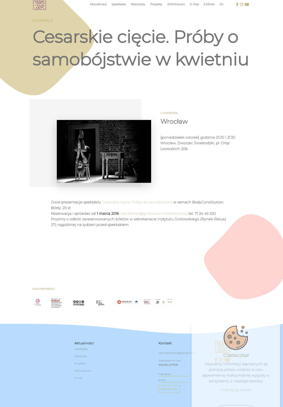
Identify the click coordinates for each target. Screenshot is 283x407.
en (221, 4)
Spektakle (118, 4)
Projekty (156, 4)
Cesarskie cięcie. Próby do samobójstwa (137, 219)
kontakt (165, 343)
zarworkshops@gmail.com (176, 353)
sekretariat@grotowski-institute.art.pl (153, 230)
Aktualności (98, 4)
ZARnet (209, 4)
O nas (194, 4)
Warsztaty (138, 4)
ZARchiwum (176, 4)
